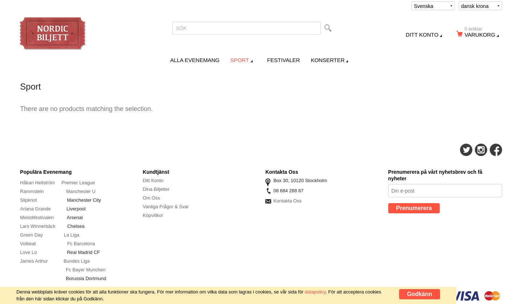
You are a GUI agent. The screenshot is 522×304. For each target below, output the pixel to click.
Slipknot (29, 200)
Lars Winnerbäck (37, 226)
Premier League (78, 182)
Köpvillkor (153, 215)
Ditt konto (422, 35)
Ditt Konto (153, 180)
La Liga (71, 235)
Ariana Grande (35, 208)
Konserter (327, 60)
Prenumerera (414, 208)
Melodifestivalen (37, 217)
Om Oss (151, 198)
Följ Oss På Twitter (466, 150)
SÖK (181, 28)
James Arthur (34, 261)
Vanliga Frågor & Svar (166, 206)
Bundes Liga (76, 261)
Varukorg (482, 33)
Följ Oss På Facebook (496, 150)
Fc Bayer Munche (84, 269)
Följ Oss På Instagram (481, 150)
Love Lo (29, 252)
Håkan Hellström (37, 182)
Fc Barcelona (81, 243)
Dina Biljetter (156, 189)
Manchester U (81, 191)
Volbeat (28, 243)
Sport (239, 60)
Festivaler (283, 60)
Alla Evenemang (195, 60)
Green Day (31, 235)
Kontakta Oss (287, 201)
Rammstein (32, 191)
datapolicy (315, 292)
